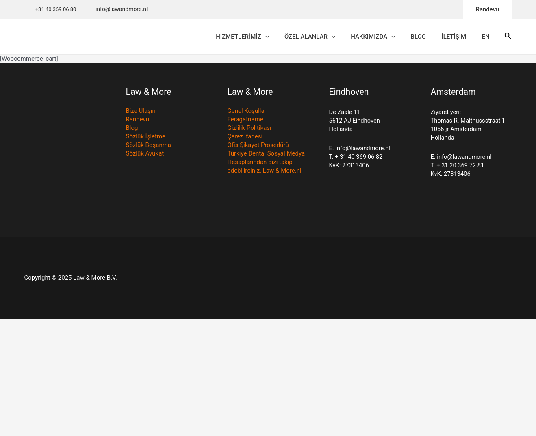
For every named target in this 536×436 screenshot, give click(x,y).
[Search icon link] (508, 38)
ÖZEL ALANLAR (330, 37)
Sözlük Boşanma (148, 146)
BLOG (432, 37)
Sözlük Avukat (145, 155)
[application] (289, 37)
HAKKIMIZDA (390, 37)
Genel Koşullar (247, 112)
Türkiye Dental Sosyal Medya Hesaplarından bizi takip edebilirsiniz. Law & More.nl (266, 163)
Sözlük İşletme (145, 138)
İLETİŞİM (463, 37)
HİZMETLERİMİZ (266, 37)
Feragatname (245, 121)
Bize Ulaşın (141, 112)
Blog (132, 129)
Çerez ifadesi (245, 138)
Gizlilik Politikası (249, 129)
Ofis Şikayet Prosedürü (258, 146)
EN (492, 37)
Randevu (138, 121)
